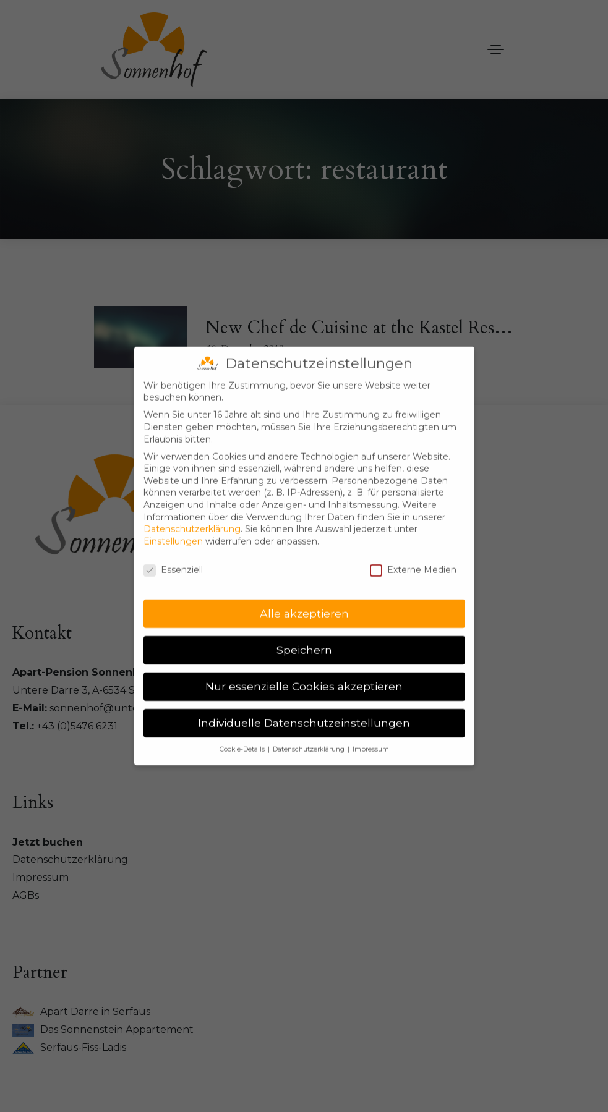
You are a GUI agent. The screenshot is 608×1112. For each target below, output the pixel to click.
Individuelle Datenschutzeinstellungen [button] (304, 711)
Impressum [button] (371, 738)
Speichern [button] (304, 638)
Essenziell (173, 558)
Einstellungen (173, 529)
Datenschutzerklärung (192, 517)
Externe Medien (413, 558)
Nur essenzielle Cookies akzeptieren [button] (304, 674)
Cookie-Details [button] (243, 738)
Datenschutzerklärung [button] (309, 738)
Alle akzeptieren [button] (304, 601)
